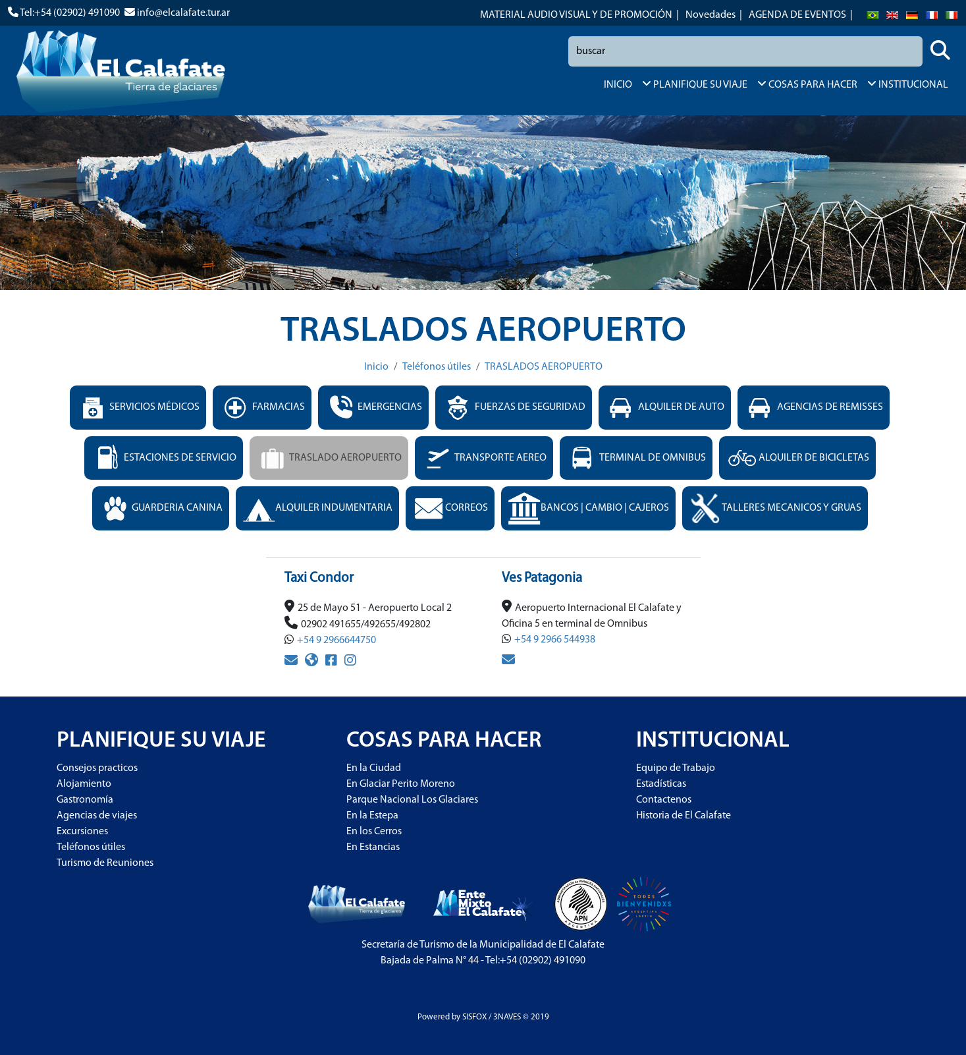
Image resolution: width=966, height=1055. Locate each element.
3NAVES (507, 1017)
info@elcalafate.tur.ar (183, 13)
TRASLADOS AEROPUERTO (544, 367)
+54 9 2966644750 (336, 640)
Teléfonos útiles (436, 367)
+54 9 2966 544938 (554, 640)
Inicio (376, 367)
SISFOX (474, 1017)
